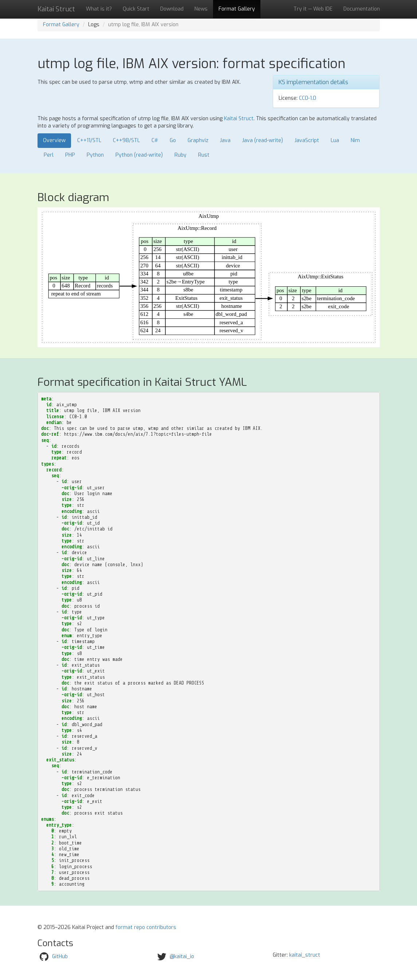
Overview (54, 140)
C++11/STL (89, 140)
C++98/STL (126, 140)
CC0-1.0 (307, 98)
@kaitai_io (182, 956)
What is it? (99, 8)
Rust (203, 155)
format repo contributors (145, 927)
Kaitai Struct (238, 118)
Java (225, 140)
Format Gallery (237, 8)
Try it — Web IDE (313, 8)
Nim (355, 140)
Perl (49, 155)
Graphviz (198, 140)
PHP (70, 155)
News (201, 8)
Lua (335, 140)
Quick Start (136, 8)
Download (172, 8)
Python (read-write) (139, 155)
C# (155, 140)
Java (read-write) (262, 140)
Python (95, 155)
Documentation (361, 8)
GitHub (60, 956)
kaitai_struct (304, 955)
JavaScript (307, 140)
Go (173, 140)
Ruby (180, 155)
